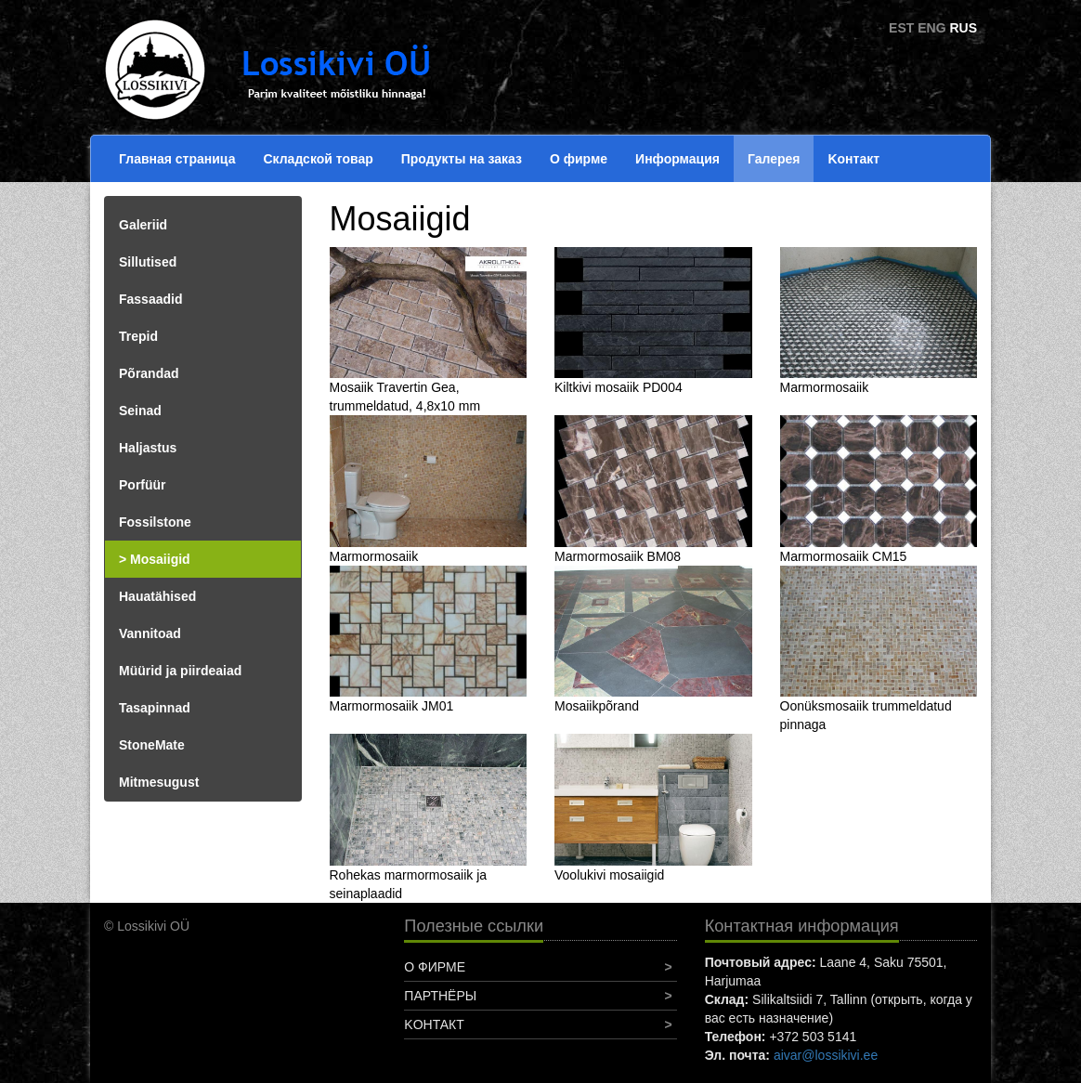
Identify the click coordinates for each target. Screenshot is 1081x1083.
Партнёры (440, 995)
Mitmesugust (159, 782)
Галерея (774, 158)
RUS (963, 27)
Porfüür (142, 484)
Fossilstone (155, 522)
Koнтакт (853, 158)
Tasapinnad (154, 707)
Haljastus (147, 447)
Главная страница (177, 158)
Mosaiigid (160, 559)
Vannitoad (150, 633)
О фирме (578, 158)
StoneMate (152, 744)
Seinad (140, 410)
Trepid (138, 336)
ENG (931, 27)
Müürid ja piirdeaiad (180, 670)
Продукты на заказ (461, 158)
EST (901, 27)
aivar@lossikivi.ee (826, 1055)
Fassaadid (150, 299)
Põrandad (149, 373)
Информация (677, 158)
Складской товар (317, 158)
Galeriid (143, 224)
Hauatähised (157, 596)
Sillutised (147, 261)
